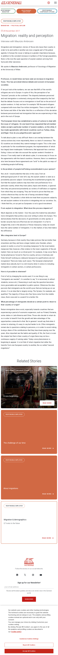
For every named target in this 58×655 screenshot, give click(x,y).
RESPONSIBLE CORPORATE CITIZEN (47, 11)
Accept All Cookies (29, 651)
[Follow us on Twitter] (25, 574)
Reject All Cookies (29, 645)
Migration (5, 25)
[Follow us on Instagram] (33, 574)
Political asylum (18, 25)
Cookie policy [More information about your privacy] (16, 632)
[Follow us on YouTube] (40, 574)
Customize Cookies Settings (29, 639)
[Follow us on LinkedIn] (17, 574)
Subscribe (29, 599)
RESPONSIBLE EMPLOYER (26, 11)
